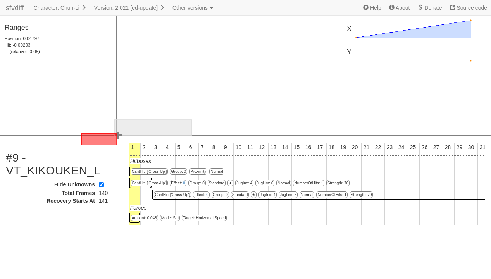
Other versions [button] (192, 8)
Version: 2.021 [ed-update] (129, 8)
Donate (429, 8)
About (399, 8)
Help (372, 8)
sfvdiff (15, 8)
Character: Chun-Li (60, 8)
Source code (469, 8)
